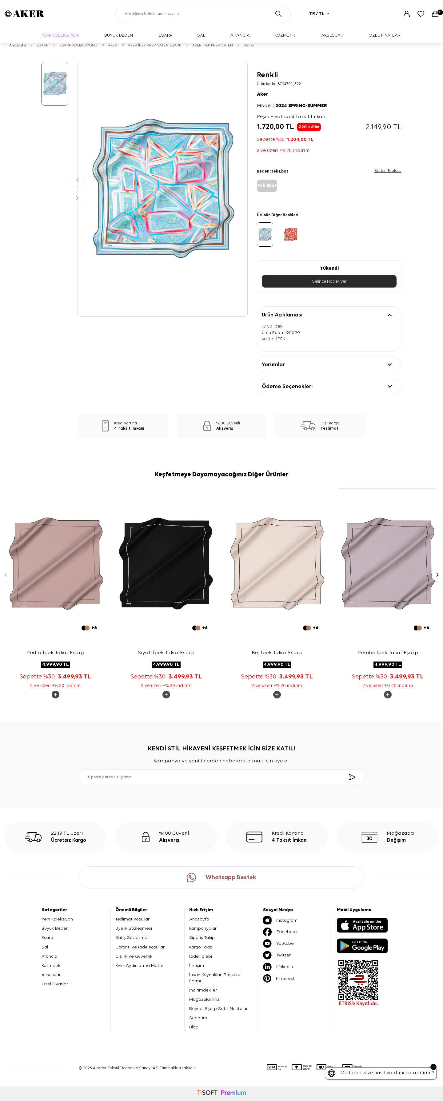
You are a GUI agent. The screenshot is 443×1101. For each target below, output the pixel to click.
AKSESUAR (332, 35)
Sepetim (198, 1018)
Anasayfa (17, 45)
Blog (193, 1027)
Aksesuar (51, 974)
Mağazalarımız (204, 999)
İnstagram (280, 920)
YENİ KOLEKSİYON (60, 35)
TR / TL (319, 13)
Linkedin (278, 967)
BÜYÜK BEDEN (118, 35)
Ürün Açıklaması (282, 315)
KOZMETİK (284, 35)
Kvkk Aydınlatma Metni (139, 965)
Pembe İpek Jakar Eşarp (387, 652)
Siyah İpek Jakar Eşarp (166, 652)
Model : (292, 105)
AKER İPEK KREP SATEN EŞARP (155, 45)
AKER (112, 45)
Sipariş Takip (202, 937)
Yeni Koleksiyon (57, 919)
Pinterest (279, 978)
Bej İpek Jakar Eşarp (277, 652)
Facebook (280, 932)
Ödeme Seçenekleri (287, 386)
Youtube (278, 943)
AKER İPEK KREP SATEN (212, 45)
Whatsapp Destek (221, 877)
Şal (45, 947)
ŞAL (201, 35)
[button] (77, 180)
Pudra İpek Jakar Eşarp (55, 652)
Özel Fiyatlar (55, 984)
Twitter (277, 955)
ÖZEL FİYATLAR (385, 35)
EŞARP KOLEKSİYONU (78, 45)
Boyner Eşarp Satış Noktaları (219, 1008)
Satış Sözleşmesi (132, 937)
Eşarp (47, 937)
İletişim (196, 965)
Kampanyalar (203, 928)
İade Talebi (200, 956)
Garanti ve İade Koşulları (140, 947)
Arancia (49, 956)
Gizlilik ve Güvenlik (133, 956)
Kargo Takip (201, 947)
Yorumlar (273, 365)
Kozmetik (51, 965)
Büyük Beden (55, 928)
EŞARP (166, 35)
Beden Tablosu (387, 171)
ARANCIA (240, 35)
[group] (162, 189)
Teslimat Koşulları (132, 919)
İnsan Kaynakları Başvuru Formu (214, 977)
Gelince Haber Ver (329, 281)
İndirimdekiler (203, 990)
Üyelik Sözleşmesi (133, 928)
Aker (262, 94)
